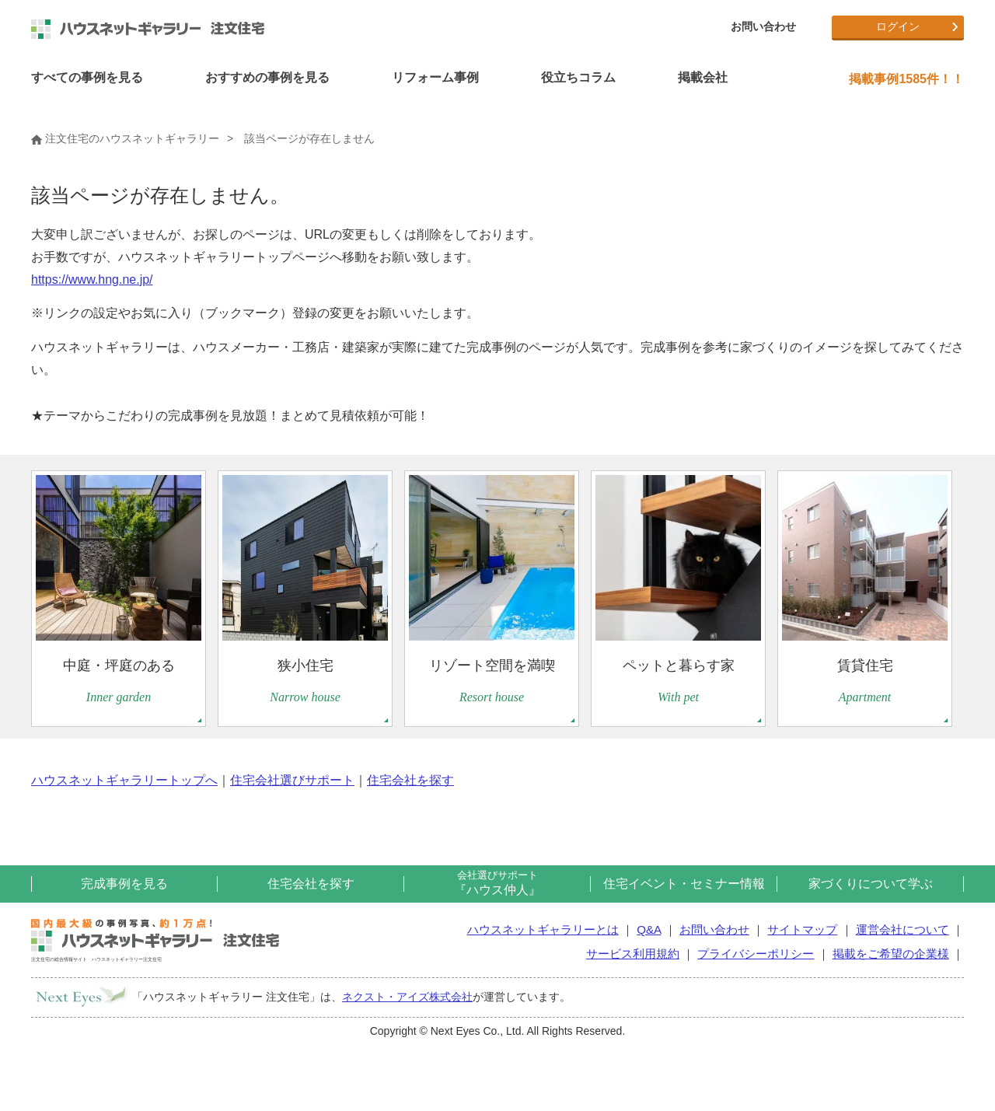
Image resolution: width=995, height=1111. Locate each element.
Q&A (649, 929)
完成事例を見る (124, 883)
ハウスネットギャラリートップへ (124, 780)
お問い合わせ (763, 26)
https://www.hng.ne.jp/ (92, 279)
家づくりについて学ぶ (870, 883)
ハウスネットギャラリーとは (543, 929)
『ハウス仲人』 (497, 882)
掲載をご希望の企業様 (891, 953)
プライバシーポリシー (755, 953)
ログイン (898, 26)
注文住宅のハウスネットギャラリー (125, 138)
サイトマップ (802, 929)
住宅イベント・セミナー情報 (684, 883)
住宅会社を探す (410, 780)
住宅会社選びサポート (292, 780)
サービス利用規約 (632, 953)
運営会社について (902, 929)
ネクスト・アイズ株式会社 (407, 996)
